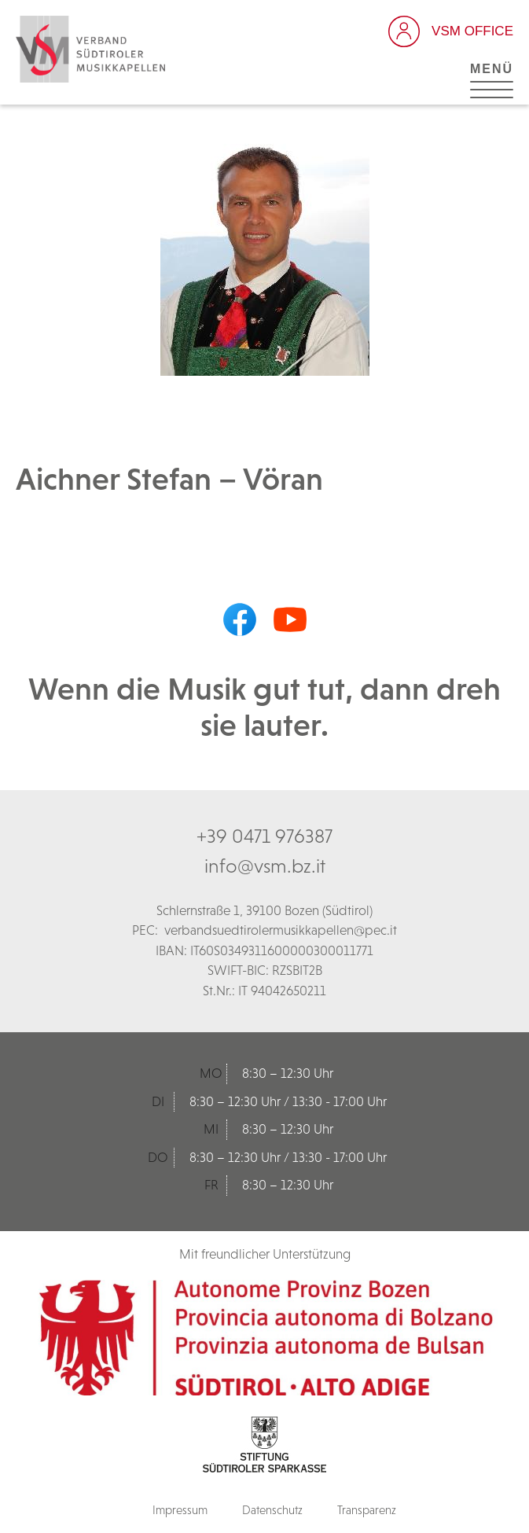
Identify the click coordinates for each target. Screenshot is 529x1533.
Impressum (180, 1509)
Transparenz (366, 1509)
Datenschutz (272, 1509)
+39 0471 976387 (264, 836)
